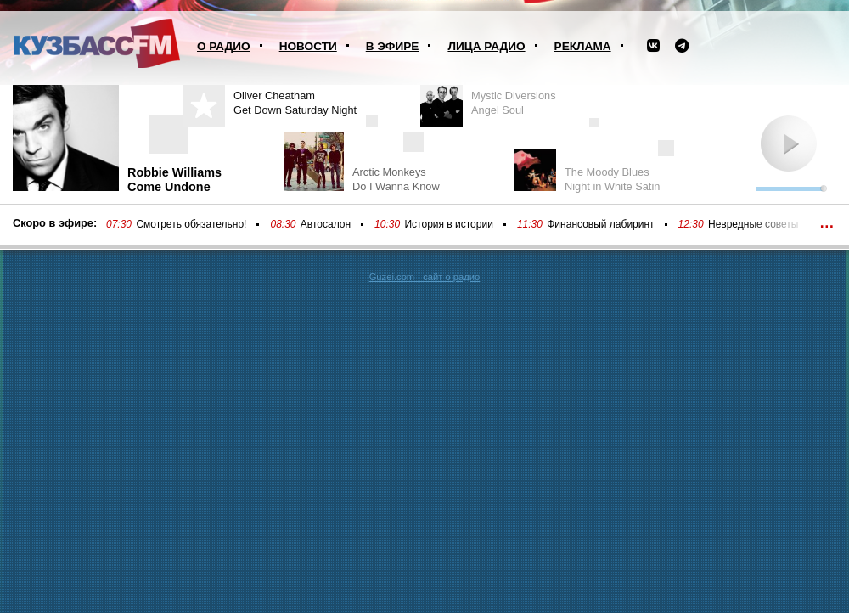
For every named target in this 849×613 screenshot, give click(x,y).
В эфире (392, 46)
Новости (308, 46)
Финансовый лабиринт (600, 224)
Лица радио (486, 46)
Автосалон (326, 224)
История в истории (448, 224)
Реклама (582, 46)
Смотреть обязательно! (191, 224)
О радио (223, 46)
